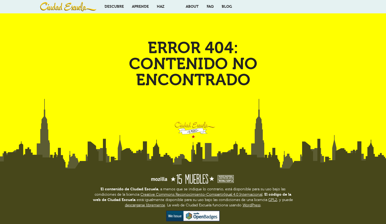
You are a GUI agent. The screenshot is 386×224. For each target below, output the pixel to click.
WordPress (252, 205)
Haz (160, 6)
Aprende (140, 6)
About (192, 6)
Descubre (114, 6)
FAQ (210, 6)
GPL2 (272, 200)
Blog (227, 6)
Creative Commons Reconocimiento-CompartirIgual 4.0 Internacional (201, 194)
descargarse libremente (145, 205)
